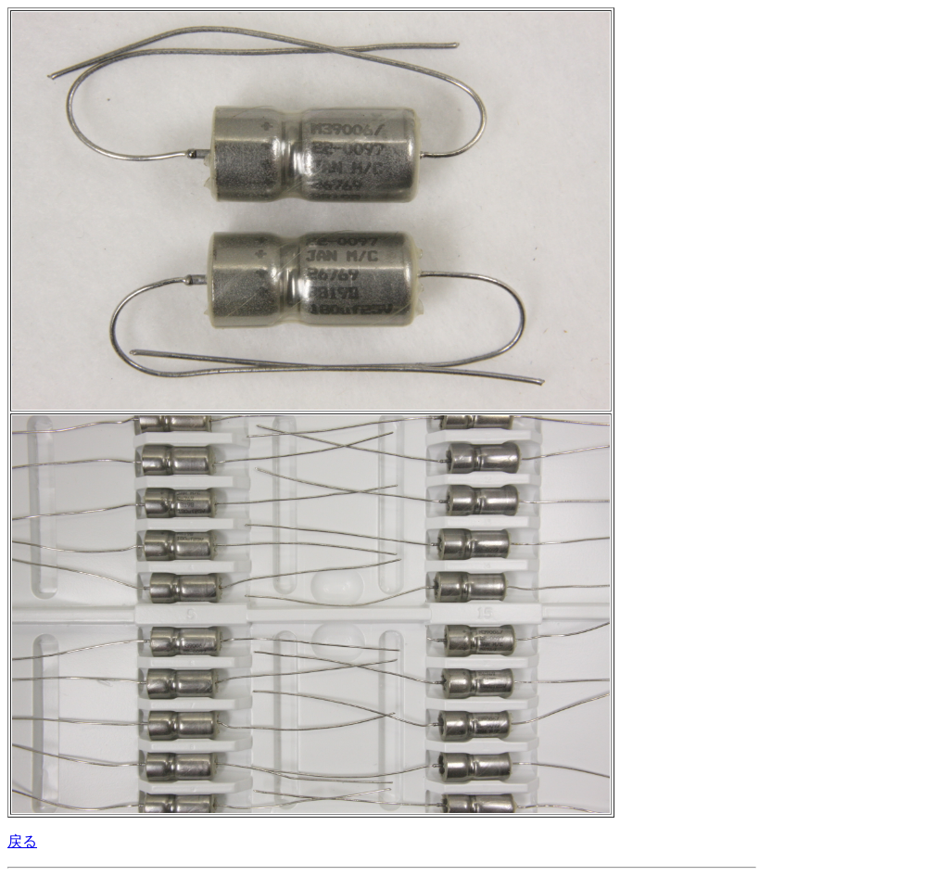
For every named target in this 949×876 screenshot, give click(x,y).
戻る (22, 841)
